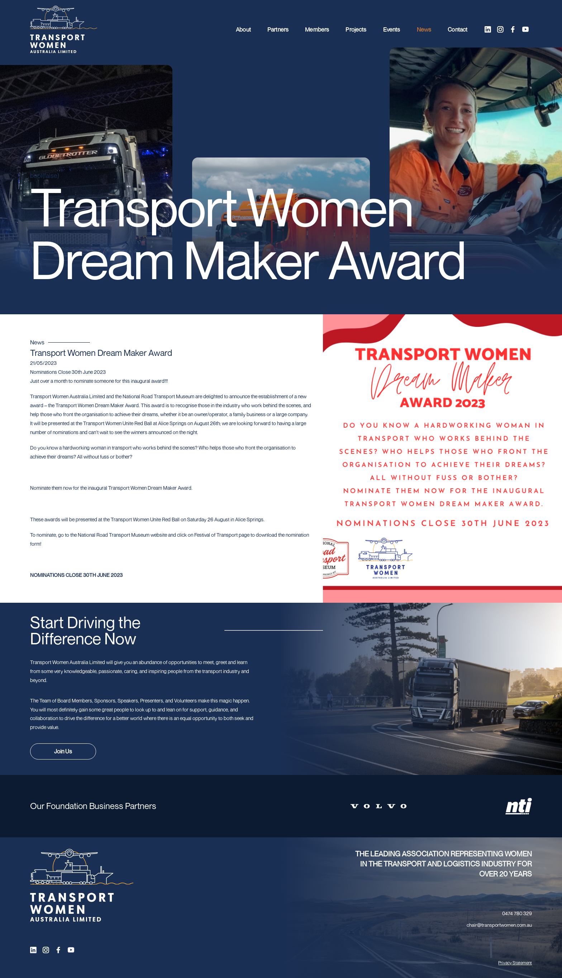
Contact (457, 29)
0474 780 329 (517, 913)
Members (317, 29)
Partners (278, 29)
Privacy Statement (515, 962)
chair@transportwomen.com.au (499, 925)
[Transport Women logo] (63, 29)
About (243, 29)
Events (391, 29)
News (424, 29)
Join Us (63, 751)
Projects (356, 29)
